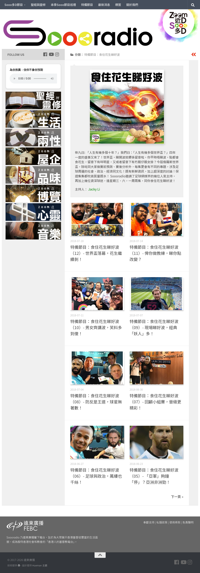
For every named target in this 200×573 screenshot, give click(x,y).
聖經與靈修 (38, 4)
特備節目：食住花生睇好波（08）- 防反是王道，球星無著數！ (96, 401)
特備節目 (87, 4)
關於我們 (132, 4)
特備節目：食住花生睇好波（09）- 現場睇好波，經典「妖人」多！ (154, 327)
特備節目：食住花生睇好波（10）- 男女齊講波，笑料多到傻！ (96, 327)
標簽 (118, 4)
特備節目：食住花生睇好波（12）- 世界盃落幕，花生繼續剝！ (96, 253)
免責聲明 (188, 522)
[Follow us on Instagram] (57, 54)
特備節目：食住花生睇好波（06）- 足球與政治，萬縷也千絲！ (96, 476)
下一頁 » (177, 496)
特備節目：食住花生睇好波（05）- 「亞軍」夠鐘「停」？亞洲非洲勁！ (154, 476)
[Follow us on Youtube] (51, 54)
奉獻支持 (148, 522)
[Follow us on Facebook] (45, 54)
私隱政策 (161, 522)
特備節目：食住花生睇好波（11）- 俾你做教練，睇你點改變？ (155, 253)
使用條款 (175, 522)
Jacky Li (94, 189)
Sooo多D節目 (13, 4)
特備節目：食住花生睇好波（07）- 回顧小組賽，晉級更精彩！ (155, 401)
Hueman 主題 (39, 565)
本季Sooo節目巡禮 (63, 4)
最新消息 (104, 4)
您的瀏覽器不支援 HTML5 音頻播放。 (33, 79)
